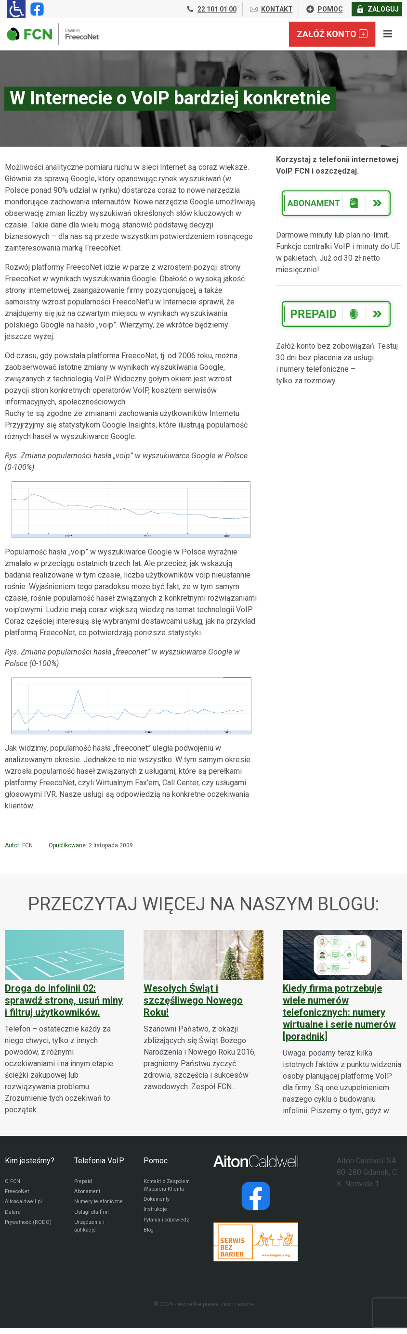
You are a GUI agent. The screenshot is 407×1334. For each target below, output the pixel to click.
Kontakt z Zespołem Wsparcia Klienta (166, 1191)
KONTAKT (271, 9)
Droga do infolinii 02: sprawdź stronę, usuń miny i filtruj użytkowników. (64, 1000)
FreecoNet (18, 1193)
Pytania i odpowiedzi (159, 1238)
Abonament (89, 1193)
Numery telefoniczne (91, 1209)
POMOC (324, 9)
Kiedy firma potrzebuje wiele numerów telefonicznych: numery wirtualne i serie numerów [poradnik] (339, 1012)
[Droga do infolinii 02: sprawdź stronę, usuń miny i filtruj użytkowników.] (64, 1022)
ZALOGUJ (377, 9)
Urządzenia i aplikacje (91, 1241)
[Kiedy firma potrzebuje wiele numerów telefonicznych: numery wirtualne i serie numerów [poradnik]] (342, 1023)
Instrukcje (157, 1222)
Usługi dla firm (93, 1225)
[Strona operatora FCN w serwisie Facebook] (35, 9)
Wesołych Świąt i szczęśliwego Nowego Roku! (193, 1000)
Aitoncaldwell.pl (26, 1205)
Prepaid (84, 1182)
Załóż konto (332, 34)
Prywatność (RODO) (20, 1232)
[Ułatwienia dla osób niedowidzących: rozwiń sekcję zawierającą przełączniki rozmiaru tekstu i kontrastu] (16, 9)
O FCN (13, 1182)
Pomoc (156, 1160)
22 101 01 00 (210, 9)
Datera (14, 1216)
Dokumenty (159, 1211)
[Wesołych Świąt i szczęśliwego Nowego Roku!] (203, 1011)
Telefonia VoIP (99, 1160)
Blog (150, 1254)
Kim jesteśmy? (29, 1160)
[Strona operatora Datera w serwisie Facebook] (255, 1196)
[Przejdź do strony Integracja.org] (255, 1241)
